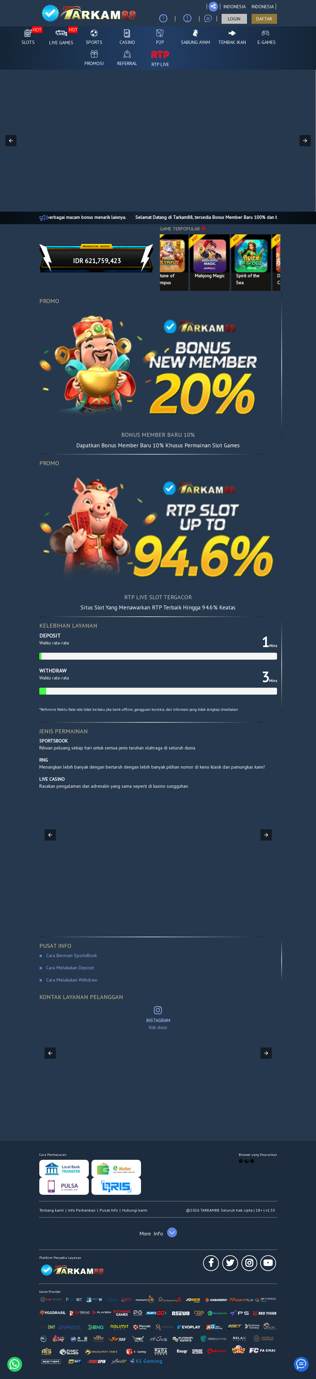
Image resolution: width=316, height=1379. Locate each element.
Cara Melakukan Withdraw (70, 980)
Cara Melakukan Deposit (69, 968)
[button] (11, 140)
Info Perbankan (81, 1210)
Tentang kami (51, 1210)
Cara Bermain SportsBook (69, 955)
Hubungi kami (134, 1210)
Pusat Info (109, 1210)
